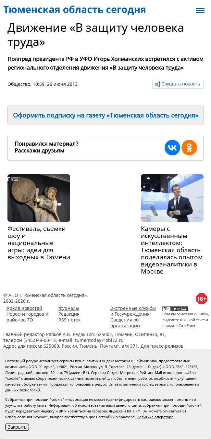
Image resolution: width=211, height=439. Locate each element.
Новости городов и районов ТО (27, 317)
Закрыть (17, 427)
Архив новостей (24, 308)
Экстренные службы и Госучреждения (133, 311)
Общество (18, 84)
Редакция (69, 314)
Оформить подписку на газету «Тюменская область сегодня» (105, 115)
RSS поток (69, 320)
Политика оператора (155, 416)
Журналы (68, 308)
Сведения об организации (125, 323)
